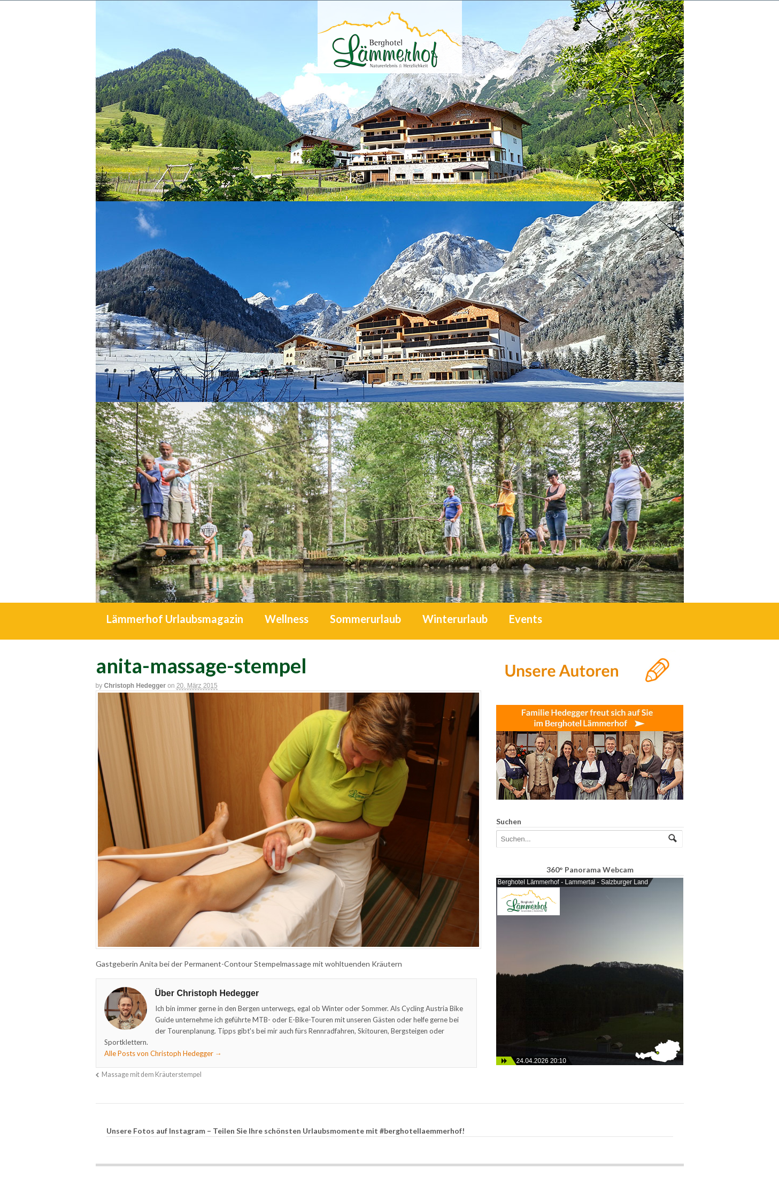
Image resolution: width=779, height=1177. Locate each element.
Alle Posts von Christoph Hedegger (163, 1053)
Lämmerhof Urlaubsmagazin (174, 618)
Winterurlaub (455, 618)
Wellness (286, 618)
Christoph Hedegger (135, 685)
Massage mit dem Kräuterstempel (152, 1074)
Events (525, 618)
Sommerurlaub (365, 618)
